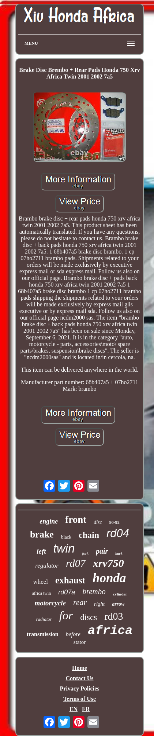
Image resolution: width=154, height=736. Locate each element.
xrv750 (108, 563)
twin (64, 548)
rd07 (76, 563)
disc (98, 522)
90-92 (114, 522)
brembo (93, 591)
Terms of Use (79, 699)
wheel (40, 581)
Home (79, 668)
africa (110, 631)
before (73, 634)
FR (86, 709)
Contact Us (79, 678)
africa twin (41, 593)
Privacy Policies (79, 688)
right (99, 604)
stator (80, 642)
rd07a (66, 592)
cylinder (120, 594)
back (118, 553)
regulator (47, 565)
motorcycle (50, 603)
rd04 (117, 533)
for (66, 615)
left (41, 551)
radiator (44, 619)
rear (80, 602)
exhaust (70, 580)
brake (42, 534)
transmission (43, 634)
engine (49, 521)
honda (109, 578)
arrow (118, 604)
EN (74, 709)
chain (89, 535)
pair (102, 551)
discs (88, 617)
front (75, 519)
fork (85, 553)
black (66, 537)
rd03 (113, 616)
